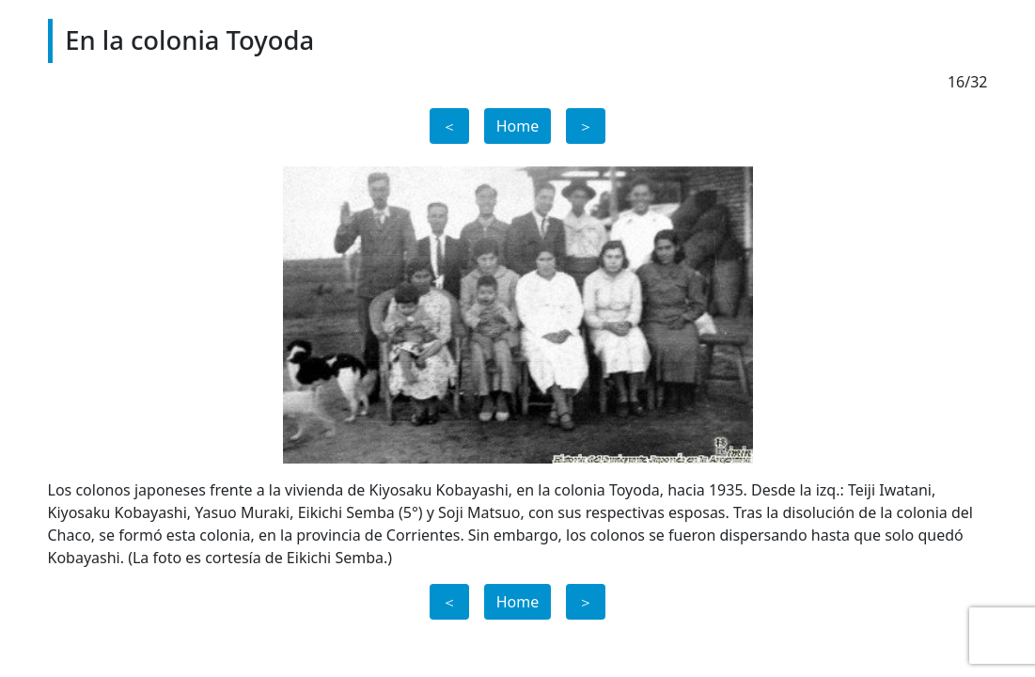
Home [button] (518, 126)
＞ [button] (585, 126)
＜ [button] (449, 126)
